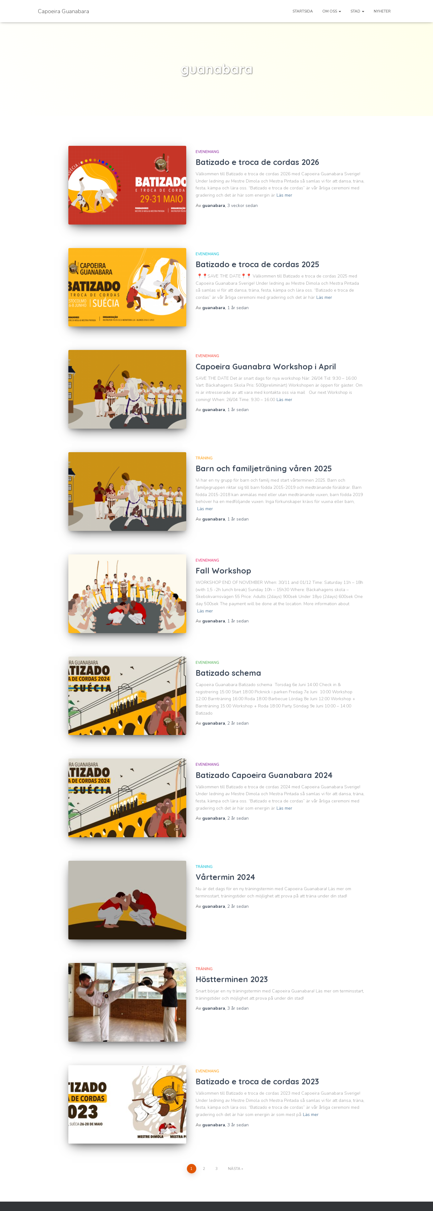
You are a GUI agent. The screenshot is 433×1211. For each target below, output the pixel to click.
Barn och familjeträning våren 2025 (264, 462)
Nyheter (382, 11)
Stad (357, 11)
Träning (204, 451)
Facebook (42, 1198)
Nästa (234, 1145)
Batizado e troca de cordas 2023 (257, 1061)
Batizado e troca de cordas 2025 (257, 262)
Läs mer (284, 195)
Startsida (303, 11)
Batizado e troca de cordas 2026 (257, 162)
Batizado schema (229, 661)
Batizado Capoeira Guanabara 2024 (264, 761)
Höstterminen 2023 (232, 961)
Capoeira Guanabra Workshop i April (266, 362)
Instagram (51, 1198)
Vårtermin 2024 (225, 861)
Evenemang (207, 151)
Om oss (331, 11)
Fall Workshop (223, 561)
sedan (242, 206)
